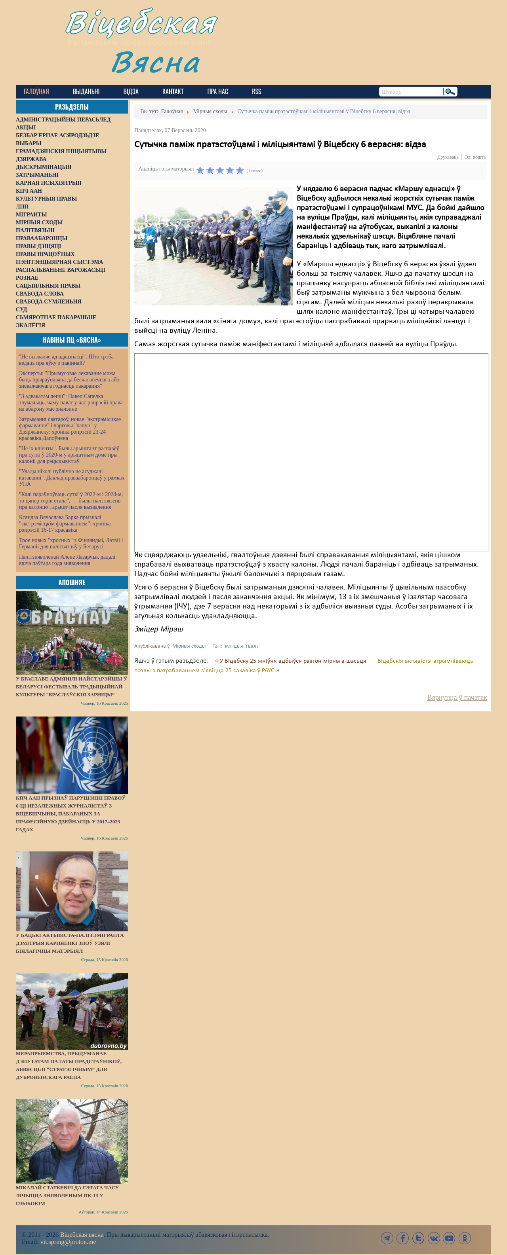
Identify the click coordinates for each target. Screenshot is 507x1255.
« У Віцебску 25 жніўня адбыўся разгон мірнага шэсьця (291, 661)
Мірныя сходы (189, 646)
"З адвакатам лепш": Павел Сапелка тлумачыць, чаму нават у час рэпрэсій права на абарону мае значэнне (71, 402)
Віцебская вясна (81, 1234)
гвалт (252, 646)
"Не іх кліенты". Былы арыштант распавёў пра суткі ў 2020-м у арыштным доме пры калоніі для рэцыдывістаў (69, 455)
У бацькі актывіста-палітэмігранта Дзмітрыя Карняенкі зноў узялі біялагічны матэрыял (70, 943)
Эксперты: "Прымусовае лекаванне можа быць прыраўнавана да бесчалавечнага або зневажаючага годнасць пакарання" (69, 379)
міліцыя (234, 646)
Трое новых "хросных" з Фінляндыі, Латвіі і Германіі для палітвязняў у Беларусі (71, 543)
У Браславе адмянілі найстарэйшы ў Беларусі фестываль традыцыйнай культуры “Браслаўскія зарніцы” (71, 687)
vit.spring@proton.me (68, 1241)
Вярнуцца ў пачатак (457, 697)
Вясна (154, 61)
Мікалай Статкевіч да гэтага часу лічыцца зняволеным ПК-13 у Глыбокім (67, 1195)
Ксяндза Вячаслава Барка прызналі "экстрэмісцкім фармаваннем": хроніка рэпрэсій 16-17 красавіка (65, 523)
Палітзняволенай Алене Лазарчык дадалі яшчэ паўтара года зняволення (67, 560)
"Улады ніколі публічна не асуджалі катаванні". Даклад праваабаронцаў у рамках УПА (72, 477)
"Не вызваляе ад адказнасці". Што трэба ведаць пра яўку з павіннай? (66, 360)
